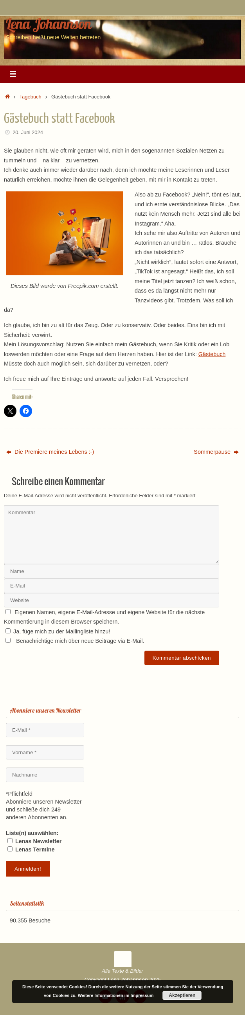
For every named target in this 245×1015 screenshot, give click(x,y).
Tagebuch (30, 97)
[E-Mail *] (45, 730)
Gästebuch (212, 354)
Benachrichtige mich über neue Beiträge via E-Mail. (80, 641)
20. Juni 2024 (28, 132)
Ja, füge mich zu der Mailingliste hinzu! (57, 631)
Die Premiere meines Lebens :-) (50, 452)
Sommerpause (216, 452)
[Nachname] (45, 775)
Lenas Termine (31, 849)
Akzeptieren (182, 995)
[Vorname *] (45, 752)
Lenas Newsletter (34, 841)
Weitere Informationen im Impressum (116, 995)
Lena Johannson (48, 23)
